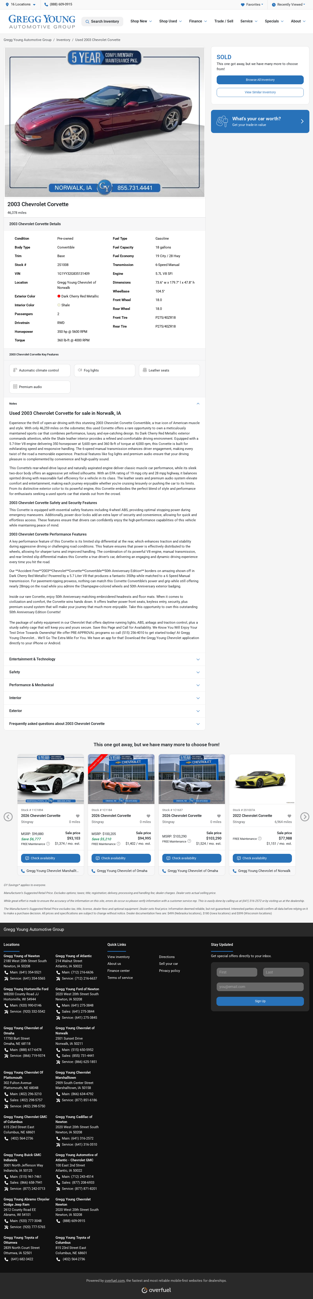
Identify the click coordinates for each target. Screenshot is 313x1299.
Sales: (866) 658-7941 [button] (23, 1182)
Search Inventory (102, 21)
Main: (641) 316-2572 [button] (74, 1138)
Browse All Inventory (260, 80)
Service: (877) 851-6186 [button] (76, 1100)
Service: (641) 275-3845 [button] (76, 1017)
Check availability (40, 858)
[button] (22, 4)
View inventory (118, 957)
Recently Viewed (287, 4)
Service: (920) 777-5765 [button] (25, 1227)
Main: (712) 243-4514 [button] (74, 1176)
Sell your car (168, 964)
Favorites (250, 4)
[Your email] (260, 986)
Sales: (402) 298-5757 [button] (23, 1100)
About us (114, 964)
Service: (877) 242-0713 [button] (25, 1188)
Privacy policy (169, 971)
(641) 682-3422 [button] (19, 1259)
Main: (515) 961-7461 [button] (23, 1176)
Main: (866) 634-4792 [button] (74, 1094)
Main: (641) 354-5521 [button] (23, 972)
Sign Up (260, 1001)
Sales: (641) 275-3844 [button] (75, 1011)
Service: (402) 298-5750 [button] (25, 1106)
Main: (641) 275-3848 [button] (74, 1005)
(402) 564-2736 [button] (19, 1138)
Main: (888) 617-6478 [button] (23, 1050)
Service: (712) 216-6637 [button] (76, 978)
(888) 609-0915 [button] (58, 4)
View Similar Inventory (260, 92)
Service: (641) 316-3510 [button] (76, 1144)
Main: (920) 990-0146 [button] (23, 1005)
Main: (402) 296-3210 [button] (23, 1094)
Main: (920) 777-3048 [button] (23, 1221)
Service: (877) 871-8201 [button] (76, 1188)
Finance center (118, 971)
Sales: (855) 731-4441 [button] (75, 1055)
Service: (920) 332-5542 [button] (25, 1011)
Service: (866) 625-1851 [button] (76, 1062)
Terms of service (120, 978)
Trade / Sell (223, 21)
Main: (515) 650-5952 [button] (74, 1050)
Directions (167, 957)
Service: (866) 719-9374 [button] (25, 1055)
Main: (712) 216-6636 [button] (74, 972)
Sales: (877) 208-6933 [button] (75, 1182)
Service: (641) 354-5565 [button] (25, 978)
